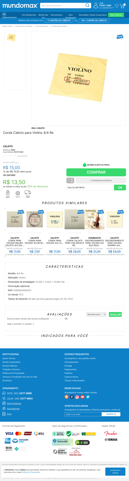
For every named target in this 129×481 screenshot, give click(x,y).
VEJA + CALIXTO (38, 128)
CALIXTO (8, 146)
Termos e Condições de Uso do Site (19, 377)
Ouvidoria (7, 380)
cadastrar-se (107, 8)
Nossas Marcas (9, 366)
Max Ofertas (116, 15)
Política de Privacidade (13, 373)
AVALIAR (115, 314)
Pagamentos (71, 369)
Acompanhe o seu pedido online (80, 358)
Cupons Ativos (71, 377)
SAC (9, 414)
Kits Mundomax (29, 15)
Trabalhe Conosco (11, 369)
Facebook (13, 409)
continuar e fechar (115, 471)
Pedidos (68, 373)
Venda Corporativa (98, 15)
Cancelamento (71, 362)
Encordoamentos (42, 26)
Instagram (14, 403)
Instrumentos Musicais (23, 26)
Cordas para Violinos (59, 26)
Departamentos (9, 17)
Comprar (96, 172)
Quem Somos (8, 358)
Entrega (68, 366)
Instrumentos (56, 15)
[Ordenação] (96, 314)
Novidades (84, 15)
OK (120, 187)
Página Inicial (7, 26)
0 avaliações (22, 156)
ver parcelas (9, 175)
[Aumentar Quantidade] (72, 179)
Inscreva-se (111, 414)
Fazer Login (105, 5)
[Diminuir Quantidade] (72, 181)
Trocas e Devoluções (75, 380)
